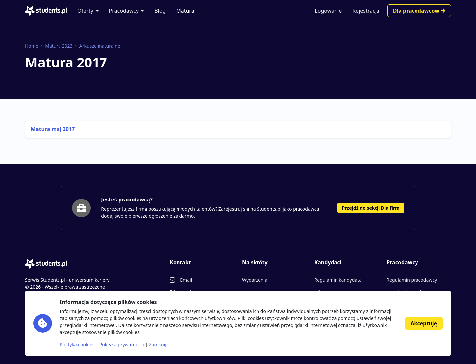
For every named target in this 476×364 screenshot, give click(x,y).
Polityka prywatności (121, 344)
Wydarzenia (254, 280)
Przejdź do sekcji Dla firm (370, 208)
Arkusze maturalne (99, 46)
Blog (160, 10)
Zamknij (157, 344)
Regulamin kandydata (338, 280)
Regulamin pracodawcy (411, 280)
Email (186, 280)
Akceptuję (424, 323)
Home (31, 46)
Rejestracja (365, 10)
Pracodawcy (124, 10)
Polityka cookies (77, 344)
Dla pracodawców (419, 10)
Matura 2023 (58, 46)
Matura (185, 10)
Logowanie (328, 10)
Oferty (85, 10)
